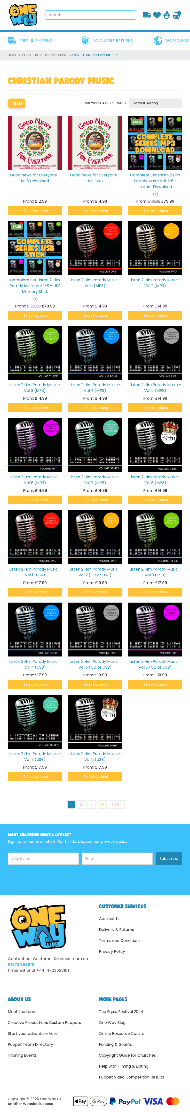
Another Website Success (30, 1103)
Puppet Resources (38, 55)
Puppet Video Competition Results (131, 1077)
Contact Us (109, 918)
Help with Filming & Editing (123, 1066)
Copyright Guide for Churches (127, 1055)
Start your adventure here (33, 1033)
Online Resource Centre (121, 1033)
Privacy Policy (112, 951)
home (12, 55)
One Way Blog (112, 1022)
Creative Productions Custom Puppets (44, 1022)
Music (63, 55)
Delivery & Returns (116, 929)
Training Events (22, 1055)
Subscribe (168, 858)
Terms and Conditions (120, 940)
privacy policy (114, 841)
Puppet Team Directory (30, 1044)
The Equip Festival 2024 (121, 1011)
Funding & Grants (115, 1044)
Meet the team (22, 1011)
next (116, 804)
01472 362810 (21, 964)
